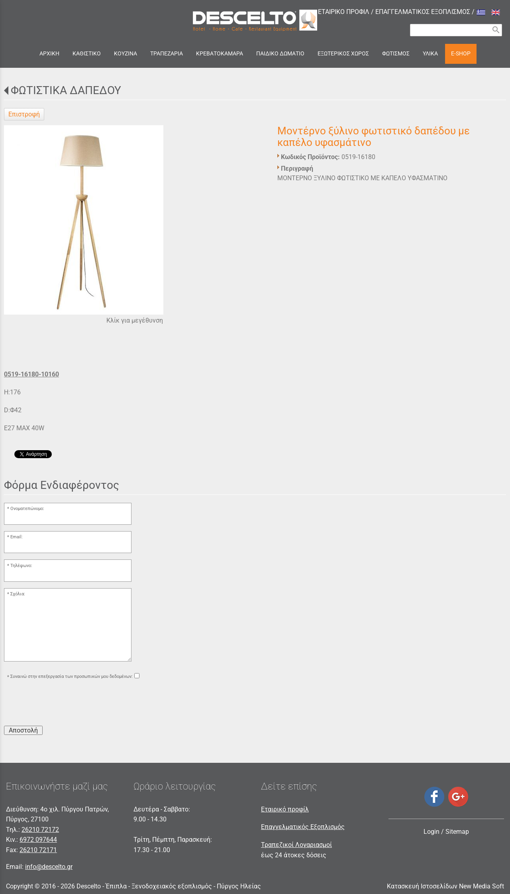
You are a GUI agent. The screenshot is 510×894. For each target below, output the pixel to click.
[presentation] (64, 703)
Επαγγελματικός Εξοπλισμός (303, 827)
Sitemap (457, 831)
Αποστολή (23, 730)
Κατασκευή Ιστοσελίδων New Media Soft (445, 886)
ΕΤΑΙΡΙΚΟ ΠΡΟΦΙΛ (343, 12)
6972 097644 (38, 839)
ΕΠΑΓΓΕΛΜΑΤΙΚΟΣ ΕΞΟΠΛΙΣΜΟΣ (422, 12)
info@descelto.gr (49, 866)
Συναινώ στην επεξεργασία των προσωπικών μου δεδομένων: (71, 676)
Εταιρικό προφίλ (285, 809)
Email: (16, 537)
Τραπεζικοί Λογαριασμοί (296, 845)
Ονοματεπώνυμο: (27, 508)
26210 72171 (38, 850)
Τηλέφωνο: (21, 565)
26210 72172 (40, 829)
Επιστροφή (24, 114)
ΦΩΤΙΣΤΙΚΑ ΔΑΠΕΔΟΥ (66, 90)
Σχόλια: (17, 594)
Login (431, 831)
